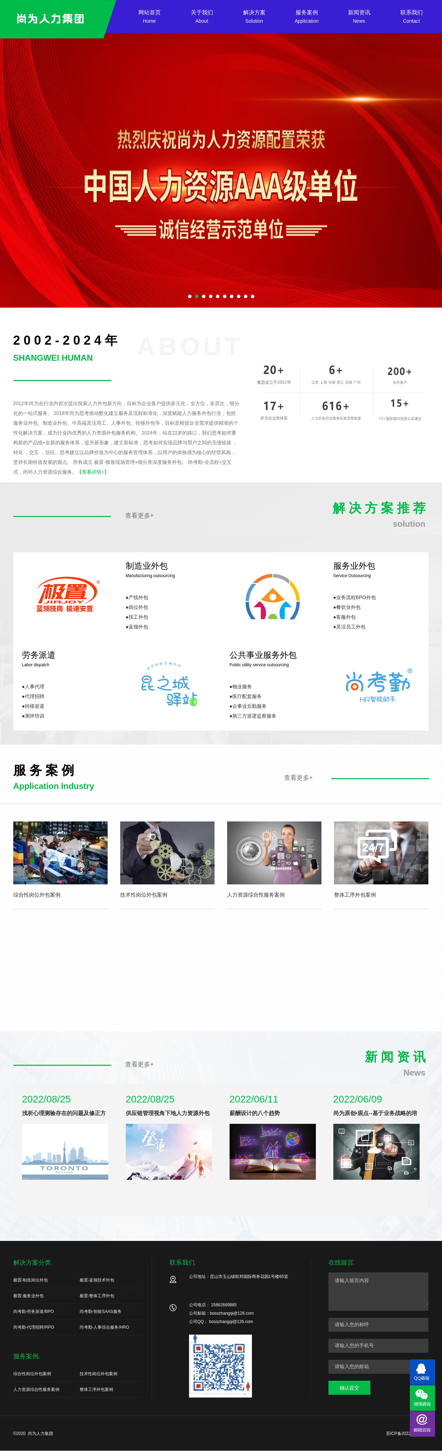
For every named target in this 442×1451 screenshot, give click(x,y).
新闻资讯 (359, 17)
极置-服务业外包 (28, 1295)
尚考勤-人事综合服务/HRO (104, 1327)
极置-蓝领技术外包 (97, 1280)
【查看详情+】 (93, 472)
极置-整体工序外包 (97, 1295)
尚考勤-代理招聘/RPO (33, 1327)
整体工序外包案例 (96, 1389)
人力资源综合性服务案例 (36, 1389)
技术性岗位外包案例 (98, 1373)
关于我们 (202, 17)
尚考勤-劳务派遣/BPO (33, 1311)
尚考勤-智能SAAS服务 (101, 1311)
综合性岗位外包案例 (32, 1373)
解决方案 (254, 17)
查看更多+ (139, 515)
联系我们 (411, 17)
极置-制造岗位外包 (30, 1280)
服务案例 (306, 17)
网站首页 (149, 17)
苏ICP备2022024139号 (407, 1433)
